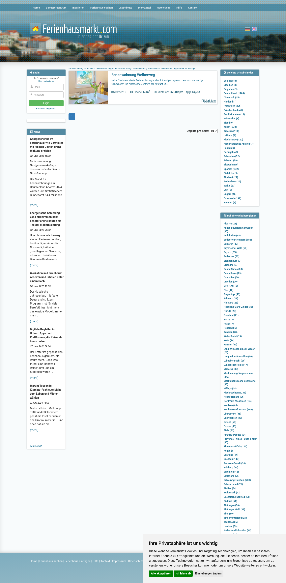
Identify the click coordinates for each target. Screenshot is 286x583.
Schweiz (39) (231, 160)
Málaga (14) (230, 388)
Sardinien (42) (231, 471)
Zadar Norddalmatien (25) (237, 530)
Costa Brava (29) (233, 273)
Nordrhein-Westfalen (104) (238, 401)
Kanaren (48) (231, 332)
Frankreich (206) (232, 105)
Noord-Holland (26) (234, 396)
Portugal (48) (231, 152)
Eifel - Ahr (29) (231, 285)
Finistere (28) (231, 302)
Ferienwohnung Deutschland (82, 68)
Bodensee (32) (231, 256)
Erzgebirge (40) (232, 294)
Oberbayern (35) (232, 413)
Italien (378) (230, 127)
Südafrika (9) (231, 173)
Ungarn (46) (230, 194)
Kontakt (192, 7)
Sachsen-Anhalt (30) (235, 463)
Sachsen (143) (231, 459)
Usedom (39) (231, 526)
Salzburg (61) (231, 467)
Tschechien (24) (232, 181)
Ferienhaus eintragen (78, 561)
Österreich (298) (232, 198)
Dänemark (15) (232, 97)
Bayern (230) (231, 252)
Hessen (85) (230, 328)
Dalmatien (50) (232, 277)
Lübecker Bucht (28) (234, 360)
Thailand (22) (231, 177)
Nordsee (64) (231, 405)
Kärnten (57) (230, 344)
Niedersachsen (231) (235, 392)
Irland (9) (228, 122)
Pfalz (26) (229, 430)
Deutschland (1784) (234, 93)
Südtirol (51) (230, 501)
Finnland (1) (230, 101)
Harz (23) (229, 319)
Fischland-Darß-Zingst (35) (238, 307)
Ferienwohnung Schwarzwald (146, 68)
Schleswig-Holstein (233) (237, 480)
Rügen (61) (230, 450)
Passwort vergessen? (46, 108)
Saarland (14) (231, 454)
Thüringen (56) (232, 505)
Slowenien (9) (231, 164)
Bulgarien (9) (231, 89)
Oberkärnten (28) (233, 418)
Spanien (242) (231, 169)
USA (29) (228, 190)
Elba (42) (228, 290)
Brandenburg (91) (233, 260)
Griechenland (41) (233, 110)
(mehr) (34, 205)
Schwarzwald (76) (233, 484)
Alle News (36, 446)
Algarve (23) (230, 223)
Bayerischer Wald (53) (235, 248)
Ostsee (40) (230, 426)
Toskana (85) (231, 522)
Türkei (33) (229, 185)
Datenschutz (136, 561)
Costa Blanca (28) (233, 269)
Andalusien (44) (232, 235)
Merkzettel (144, 7)
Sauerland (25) (232, 476)
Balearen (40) (231, 244)
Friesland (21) (231, 315)
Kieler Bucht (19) (233, 336)
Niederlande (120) (233, 139)
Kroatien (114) (231, 131)
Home (36, 7)
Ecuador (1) (230, 202)
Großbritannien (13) (234, 114)
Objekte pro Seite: (202, 131)
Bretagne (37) (231, 265)
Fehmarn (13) (231, 298)
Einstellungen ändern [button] (208, 573)
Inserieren (78, 7)
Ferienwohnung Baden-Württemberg (114, 68)
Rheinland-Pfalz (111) (235, 446)
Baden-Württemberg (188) (238, 239)
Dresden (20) (231, 281)
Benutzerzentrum (56, 7)
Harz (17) (229, 323)
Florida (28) (230, 311)
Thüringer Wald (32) (234, 509)
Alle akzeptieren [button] (161, 573)
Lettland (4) (230, 135)
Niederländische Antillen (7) (238, 143)
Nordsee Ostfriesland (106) (238, 409)
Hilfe (179, 7)
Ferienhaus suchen (101, 7)
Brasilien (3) (230, 85)
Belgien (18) (230, 80)
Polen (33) (229, 148)
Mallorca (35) (231, 369)
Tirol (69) (229, 513)
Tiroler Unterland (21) (235, 517)
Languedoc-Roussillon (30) (238, 356)
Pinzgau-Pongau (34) (235, 434)
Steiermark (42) (232, 492)
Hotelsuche (163, 7)
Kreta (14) (229, 340)
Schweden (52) (232, 156)
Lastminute (125, 7)
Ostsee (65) (230, 422)
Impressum (119, 561)
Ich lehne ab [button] (183, 573)
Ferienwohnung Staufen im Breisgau (179, 68)
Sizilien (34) (230, 488)
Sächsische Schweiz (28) (237, 497)
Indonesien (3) (231, 118)
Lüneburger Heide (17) (236, 365)
